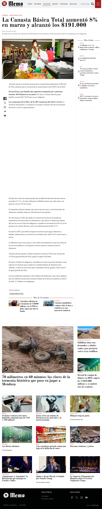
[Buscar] (93, 4)
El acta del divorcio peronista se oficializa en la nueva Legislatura (89, 86)
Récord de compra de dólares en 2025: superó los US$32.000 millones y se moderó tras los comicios (88, 381)
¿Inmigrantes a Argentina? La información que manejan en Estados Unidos (15, 478)
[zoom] (37, 59)
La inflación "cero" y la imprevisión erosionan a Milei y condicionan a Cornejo (90, 47)
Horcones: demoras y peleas (82, 446)
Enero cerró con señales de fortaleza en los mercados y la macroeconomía (49, 418)
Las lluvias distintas (11, 446)
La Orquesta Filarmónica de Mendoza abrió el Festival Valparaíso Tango (82, 478)
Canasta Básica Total (16, 294)
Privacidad (23, 505)
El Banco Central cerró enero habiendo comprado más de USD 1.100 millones (16, 418)
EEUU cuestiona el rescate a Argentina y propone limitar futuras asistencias (89, 98)
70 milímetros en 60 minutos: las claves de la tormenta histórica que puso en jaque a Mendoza (36, 380)
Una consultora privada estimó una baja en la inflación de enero (51, 447)
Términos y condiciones (10, 505)
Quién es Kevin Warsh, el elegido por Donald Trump (50, 477)
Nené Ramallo (8, 450)
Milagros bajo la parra (79, 416)
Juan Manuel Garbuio (44, 482)
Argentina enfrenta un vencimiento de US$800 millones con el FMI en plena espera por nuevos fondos (29, 306)
